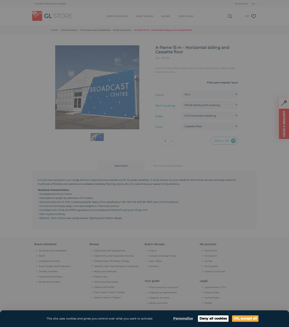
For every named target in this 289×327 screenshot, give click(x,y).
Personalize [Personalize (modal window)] (183, 318)
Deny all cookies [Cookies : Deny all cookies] (213, 318)
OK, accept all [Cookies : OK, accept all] (245, 318)
